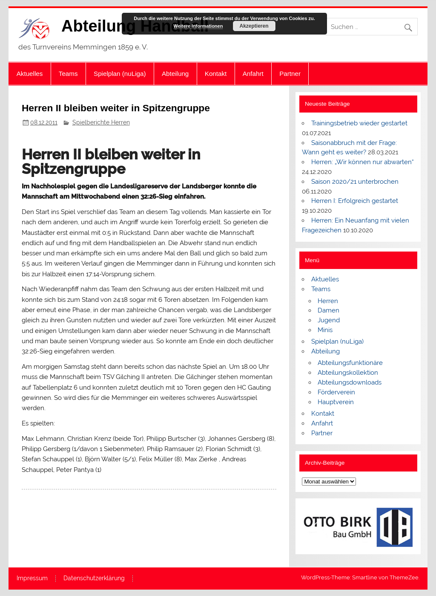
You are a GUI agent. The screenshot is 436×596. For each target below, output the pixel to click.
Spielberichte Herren (101, 122)
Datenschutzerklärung (94, 579)
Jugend (329, 320)
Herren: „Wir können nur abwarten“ (362, 162)
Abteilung (175, 73)
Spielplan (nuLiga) (120, 73)
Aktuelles (30, 73)
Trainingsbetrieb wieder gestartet (359, 123)
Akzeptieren (253, 26)
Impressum (32, 579)
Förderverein (336, 392)
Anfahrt (253, 73)
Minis (325, 330)
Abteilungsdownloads (350, 382)
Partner (290, 73)
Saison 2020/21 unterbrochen (355, 181)
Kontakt (216, 73)
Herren (328, 301)
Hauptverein (336, 402)
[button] (315, 526)
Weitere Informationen (198, 26)
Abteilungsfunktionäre (350, 363)
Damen (328, 310)
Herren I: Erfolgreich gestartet (354, 201)
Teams (68, 73)
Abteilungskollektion (348, 372)
